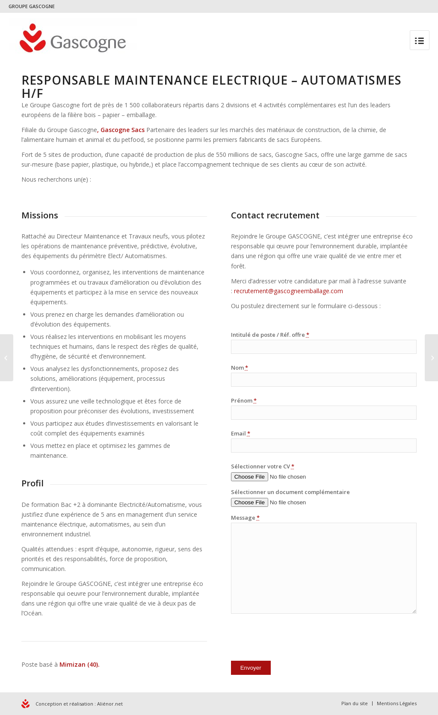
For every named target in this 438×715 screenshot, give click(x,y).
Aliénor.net (110, 703)
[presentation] (296, 639)
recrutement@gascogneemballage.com (288, 291)
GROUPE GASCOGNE (32, 6)
